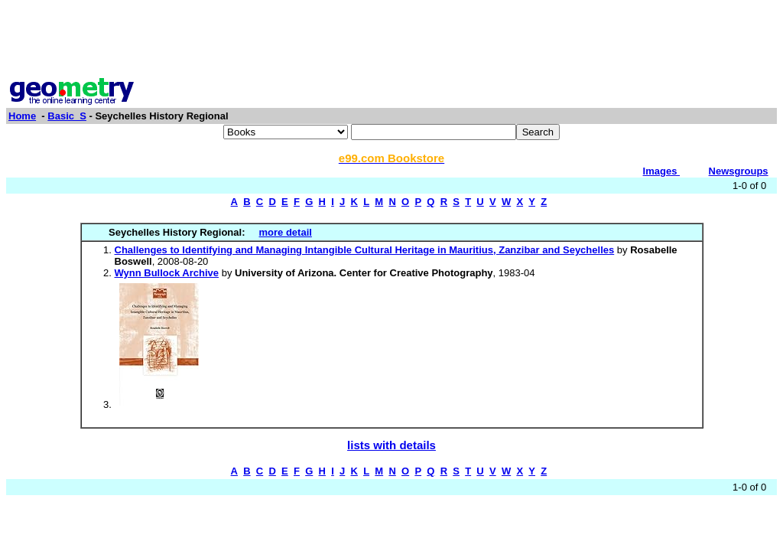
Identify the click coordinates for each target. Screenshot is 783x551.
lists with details (391, 445)
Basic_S (66, 116)
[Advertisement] (391, 40)
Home (22, 116)
